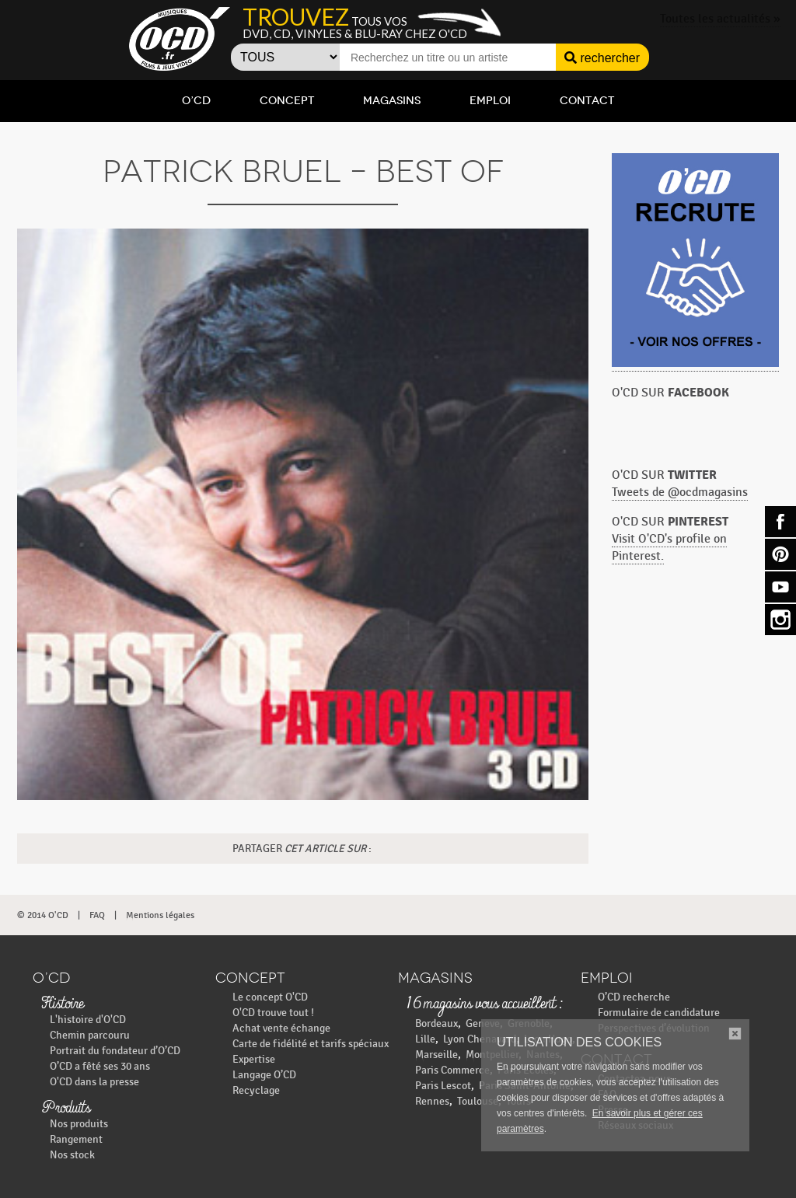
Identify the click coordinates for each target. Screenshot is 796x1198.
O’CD (196, 100)
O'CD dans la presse (94, 1081)
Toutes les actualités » (720, 19)
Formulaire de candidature (659, 1012)
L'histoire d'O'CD (88, 1019)
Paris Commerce (452, 1070)
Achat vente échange (281, 1028)
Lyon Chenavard (479, 1039)
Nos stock (72, 1154)
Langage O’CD (264, 1074)
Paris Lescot (443, 1085)
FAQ (97, 915)
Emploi (490, 100)
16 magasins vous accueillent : (484, 1004)
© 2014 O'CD (42, 915)
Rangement (76, 1139)
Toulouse (477, 1101)
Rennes (432, 1101)
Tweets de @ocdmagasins (680, 492)
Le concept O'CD (270, 997)
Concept (287, 100)
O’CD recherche (634, 997)
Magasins (392, 100)
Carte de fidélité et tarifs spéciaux (310, 1043)
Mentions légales (160, 915)
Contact (587, 100)
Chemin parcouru (90, 1035)
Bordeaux (436, 1023)
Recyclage (256, 1090)
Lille (425, 1039)
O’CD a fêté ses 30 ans (100, 1066)
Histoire (62, 1004)
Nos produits (79, 1123)
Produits (65, 1108)
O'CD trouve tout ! (273, 1012)
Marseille (436, 1054)
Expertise (253, 1059)
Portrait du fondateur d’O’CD (115, 1050)
